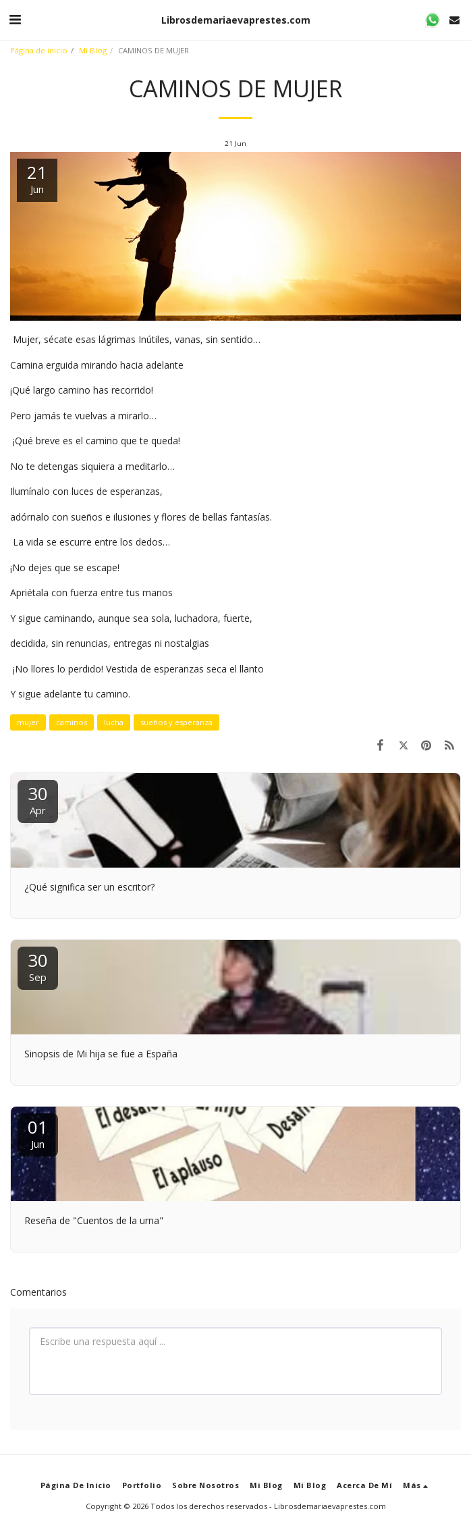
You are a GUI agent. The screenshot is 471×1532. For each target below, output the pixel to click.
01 (38, 1133)
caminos (71, 722)
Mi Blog (93, 50)
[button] (14, 19)
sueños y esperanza (176, 722)
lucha (113, 722)
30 (38, 799)
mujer (28, 722)
